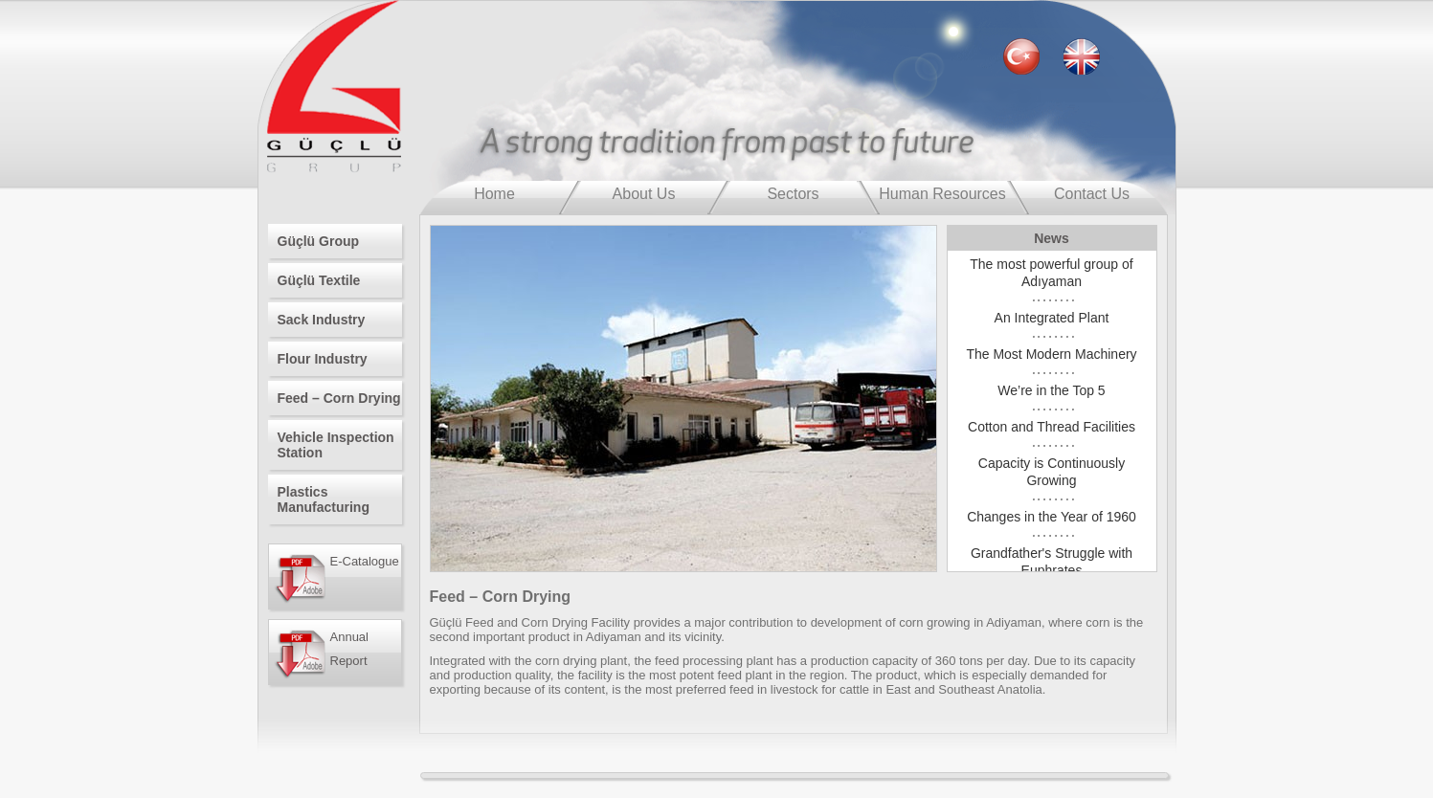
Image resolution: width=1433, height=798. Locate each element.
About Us (644, 194)
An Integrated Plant (1052, 317)
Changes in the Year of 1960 (1051, 516)
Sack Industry (322, 319)
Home (494, 194)
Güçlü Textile (319, 280)
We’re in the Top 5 (1051, 390)
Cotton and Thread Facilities (1051, 426)
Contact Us (1092, 194)
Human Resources (942, 194)
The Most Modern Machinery (1051, 354)
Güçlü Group (319, 241)
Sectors (792, 194)
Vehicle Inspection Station (336, 445)
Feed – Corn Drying (339, 398)
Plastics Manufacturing (323, 499)
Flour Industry (323, 358)
